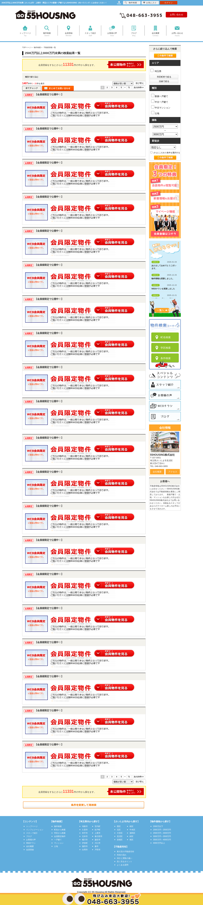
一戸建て (58, 840)
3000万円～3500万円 (162, 836)
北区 (119, 830)
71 (129, 87)
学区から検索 (59, 833)
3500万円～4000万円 (162, 840)
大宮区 (120, 833)
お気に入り (150, 2)
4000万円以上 (159, 843)
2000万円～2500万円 (162, 830)
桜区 (131, 826)
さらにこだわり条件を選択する (165, 153)
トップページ (32, 826)
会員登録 (30, 850)
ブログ (29, 836)
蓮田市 (85, 846)
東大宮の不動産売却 (125, 851)
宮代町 (97, 826)
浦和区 (132, 833)
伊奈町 (85, 843)
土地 (155, 113)
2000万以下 (158, 826)
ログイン (168, 3)
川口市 (97, 843)
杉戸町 (97, 830)
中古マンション (160, 107)
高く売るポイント (124, 861)
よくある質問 (122, 865)
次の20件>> (139, 87)
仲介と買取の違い (124, 858)
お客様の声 (31, 840)
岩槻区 (120, 840)
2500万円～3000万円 (162, 833)
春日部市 (98, 836)
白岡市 (85, 850)
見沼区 (120, 836)
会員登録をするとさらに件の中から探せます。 (91, 64)
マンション (59, 843)
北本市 (85, 836)
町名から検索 (59, 830)
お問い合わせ (176, 14)
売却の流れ (121, 855)
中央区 (132, 830)
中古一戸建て (159, 101)
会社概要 (157, 471)
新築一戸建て (159, 96)
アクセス (172, 471)
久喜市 (85, 830)
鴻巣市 (85, 826)
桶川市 (85, 840)
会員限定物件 (59, 836)
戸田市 (97, 850)
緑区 (131, 836)
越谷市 (97, 840)
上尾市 (97, 833)
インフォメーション (34, 830)
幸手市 (85, 833)
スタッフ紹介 (32, 833)
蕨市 (96, 846)
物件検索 (58, 826)
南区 (131, 840)
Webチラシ (31, 843)
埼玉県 (155, 71)
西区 (119, 826)
